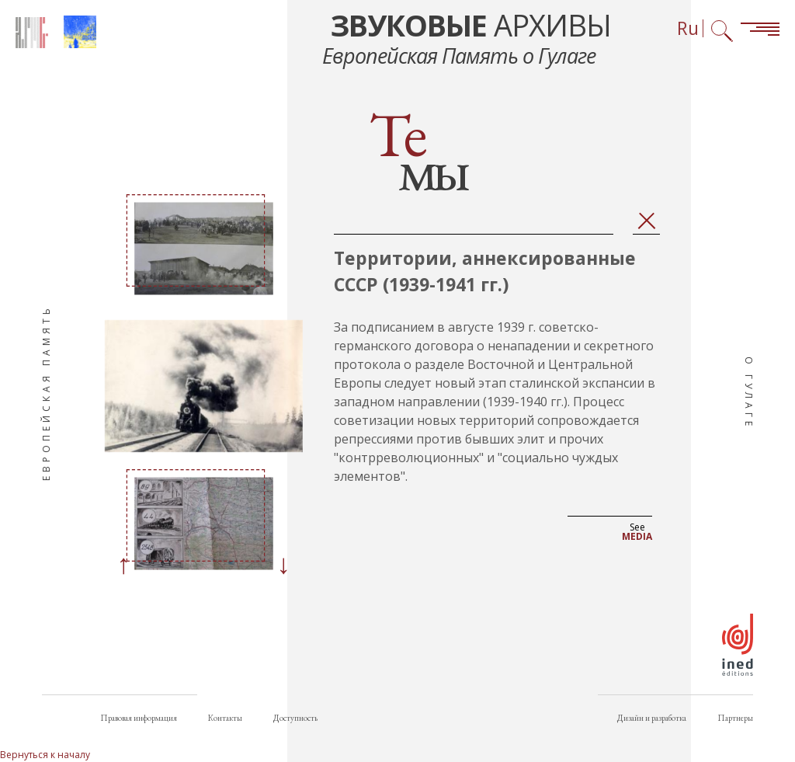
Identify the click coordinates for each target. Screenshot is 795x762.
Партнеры (735, 717)
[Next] (283, 566)
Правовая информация (138, 717)
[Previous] (123, 566)
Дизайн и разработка (651, 717)
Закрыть (646, 221)
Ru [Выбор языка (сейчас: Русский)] (688, 28)
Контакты (225, 717)
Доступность (295, 717)
